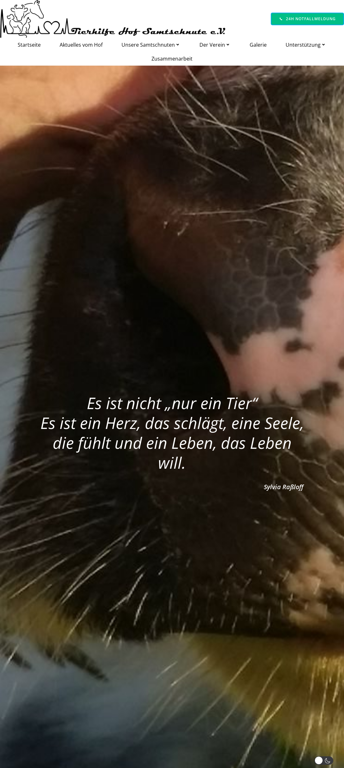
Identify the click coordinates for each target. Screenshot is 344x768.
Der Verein (215, 44)
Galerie (258, 44)
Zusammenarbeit (172, 58)
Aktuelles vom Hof (81, 44)
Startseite (29, 44)
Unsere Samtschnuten (151, 44)
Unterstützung (306, 44)
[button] (325, 760)
